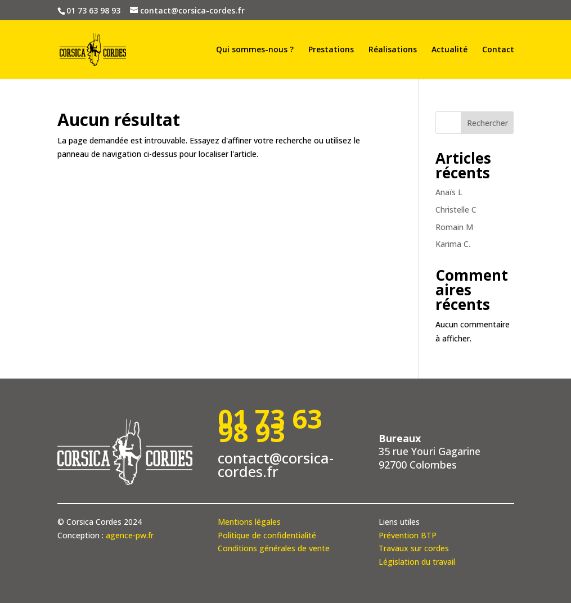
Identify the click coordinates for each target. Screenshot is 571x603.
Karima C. (452, 243)
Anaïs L (448, 192)
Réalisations (392, 50)
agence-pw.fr (130, 535)
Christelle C (455, 209)
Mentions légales (249, 521)
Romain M (454, 227)
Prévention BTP (408, 535)
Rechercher (487, 123)
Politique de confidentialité (267, 535)
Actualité (449, 50)
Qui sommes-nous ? (255, 50)
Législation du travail (417, 561)
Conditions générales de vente (274, 548)
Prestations (331, 50)
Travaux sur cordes (414, 548)
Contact (498, 50)
